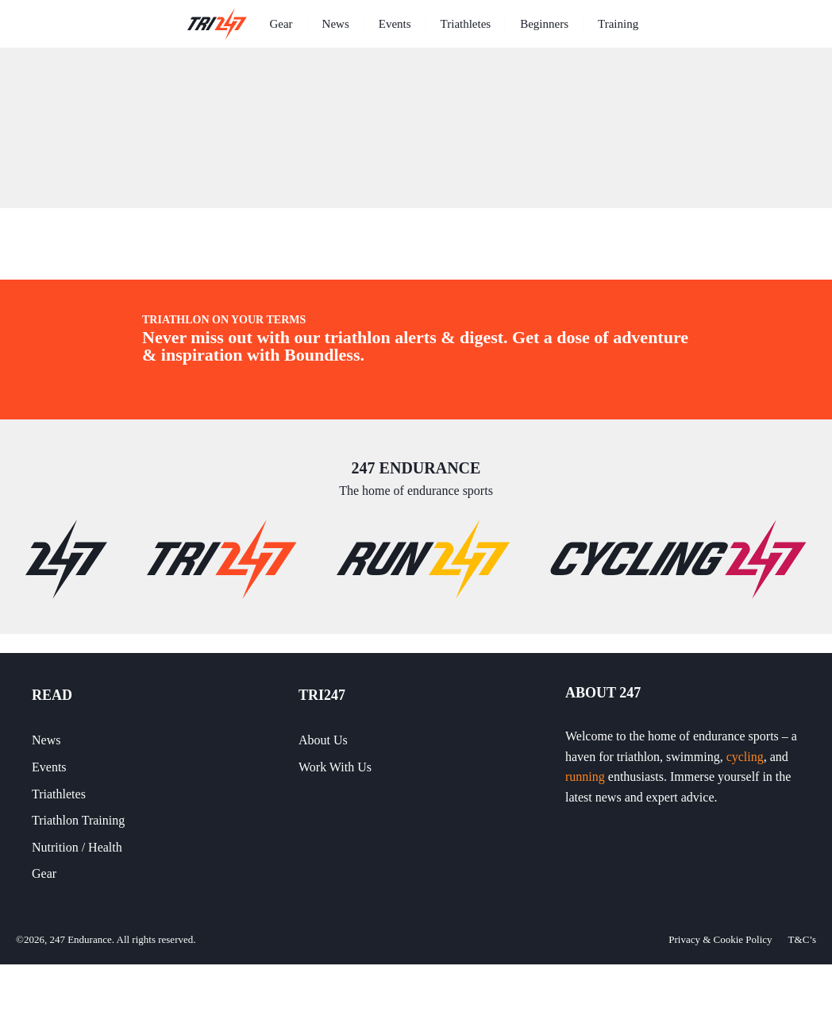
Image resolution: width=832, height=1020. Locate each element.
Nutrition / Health (77, 847)
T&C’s (802, 939)
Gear (280, 23)
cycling (745, 756)
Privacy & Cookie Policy (720, 939)
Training (618, 23)
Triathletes (466, 23)
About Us (323, 740)
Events (395, 23)
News (335, 23)
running (585, 776)
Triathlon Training (78, 820)
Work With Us (335, 767)
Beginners (544, 23)
